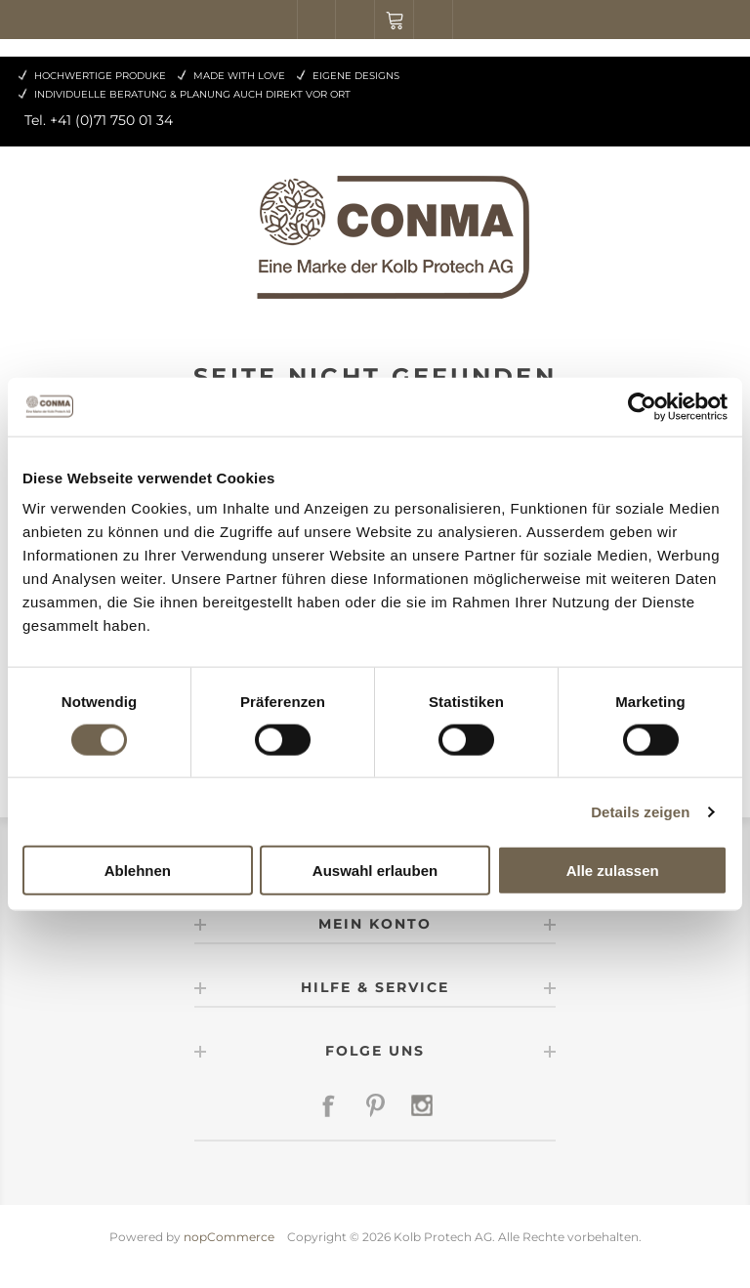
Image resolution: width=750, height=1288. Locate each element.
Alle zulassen (612, 870)
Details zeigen (640, 811)
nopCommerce (229, 1236)
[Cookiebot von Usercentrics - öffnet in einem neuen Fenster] (642, 406)
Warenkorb (394, 19)
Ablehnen (137, 870)
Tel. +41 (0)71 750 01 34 (98, 120)
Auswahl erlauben (375, 870)
